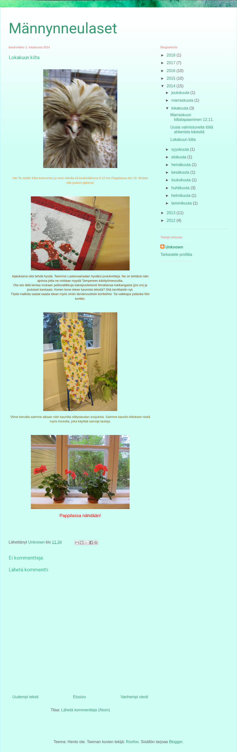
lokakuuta (180, 108)
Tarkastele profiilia (176, 254)
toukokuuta (181, 180)
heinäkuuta (181, 165)
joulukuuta (180, 93)
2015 (172, 78)
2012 (172, 220)
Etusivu (79, 697)
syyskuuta (180, 149)
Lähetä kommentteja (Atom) (85, 710)
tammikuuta (182, 203)
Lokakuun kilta (183, 139)
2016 (172, 71)
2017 (172, 63)
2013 (172, 213)
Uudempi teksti (25, 697)
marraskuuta (182, 100)
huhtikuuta (181, 188)
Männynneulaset (63, 28)
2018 (172, 55)
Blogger (175, 742)
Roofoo (132, 742)
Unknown (174, 247)
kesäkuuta (180, 172)
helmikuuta (181, 195)
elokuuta (179, 157)
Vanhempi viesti (134, 697)
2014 (172, 86)
